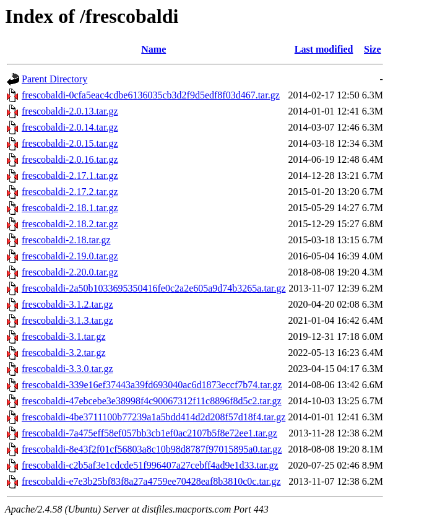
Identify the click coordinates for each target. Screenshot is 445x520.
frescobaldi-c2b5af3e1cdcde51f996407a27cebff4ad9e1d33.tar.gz (150, 465)
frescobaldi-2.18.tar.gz (66, 240)
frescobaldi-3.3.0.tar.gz (67, 368)
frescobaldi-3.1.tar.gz (64, 336)
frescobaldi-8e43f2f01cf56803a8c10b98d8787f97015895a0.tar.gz (152, 449)
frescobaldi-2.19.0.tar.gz (70, 256)
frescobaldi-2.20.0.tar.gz (70, 272)
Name (153, 49)
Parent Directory (54, 79)
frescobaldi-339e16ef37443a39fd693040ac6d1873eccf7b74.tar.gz (152, 384)
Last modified (324, 49)
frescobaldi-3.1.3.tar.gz (67, 320)
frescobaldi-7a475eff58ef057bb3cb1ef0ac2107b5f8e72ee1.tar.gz (149, 433)
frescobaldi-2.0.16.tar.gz (70, 159)
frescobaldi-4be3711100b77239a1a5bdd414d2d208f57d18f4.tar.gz (153, 417)
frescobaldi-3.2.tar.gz (64, 352)
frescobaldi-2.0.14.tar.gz (70, 127)
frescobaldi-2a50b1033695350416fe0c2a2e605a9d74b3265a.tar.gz (154, 288)
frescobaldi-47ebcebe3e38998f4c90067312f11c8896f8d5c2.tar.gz (152, 401)
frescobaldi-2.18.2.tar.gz (70, 224)
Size (372, 49)
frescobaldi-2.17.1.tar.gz (70, 175)
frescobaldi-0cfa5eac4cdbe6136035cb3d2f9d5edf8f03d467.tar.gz (151, 95)
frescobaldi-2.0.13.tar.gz (70, 111)
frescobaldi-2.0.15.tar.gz (70, 143)
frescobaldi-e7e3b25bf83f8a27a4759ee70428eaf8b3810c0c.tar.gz (151, 481)
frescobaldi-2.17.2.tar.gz (70, 191)
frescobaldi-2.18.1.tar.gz (70, 207)
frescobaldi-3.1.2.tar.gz (67, 304)
